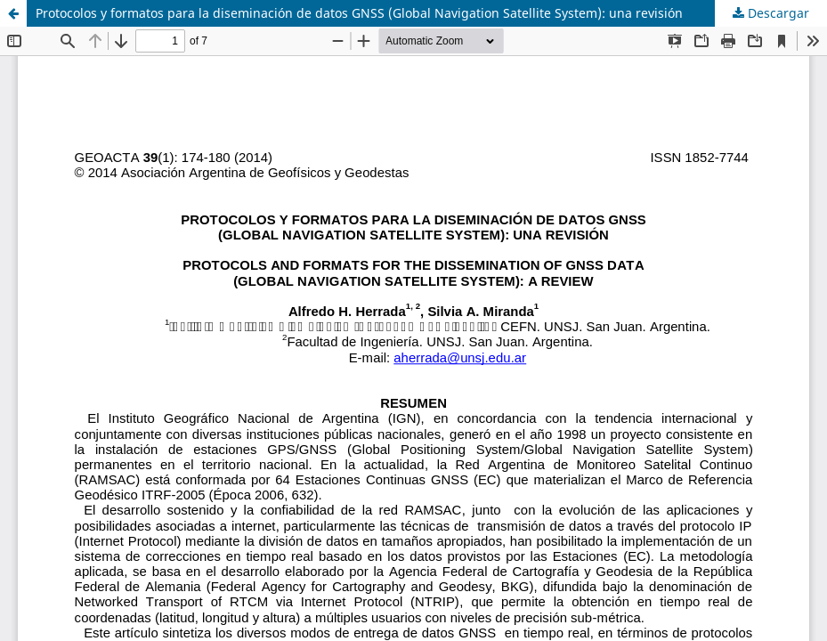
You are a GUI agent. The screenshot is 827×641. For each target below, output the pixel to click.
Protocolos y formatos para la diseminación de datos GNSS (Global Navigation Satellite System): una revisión (359, 12)
